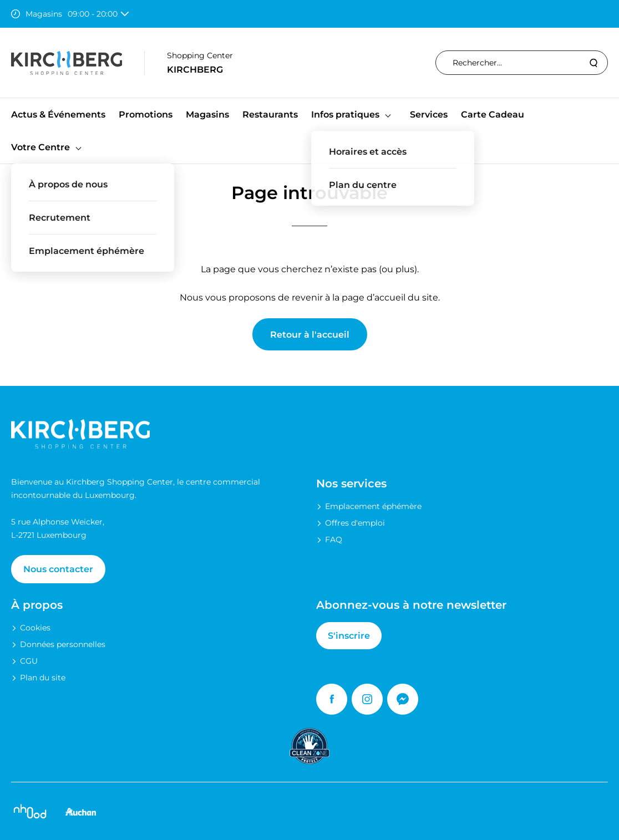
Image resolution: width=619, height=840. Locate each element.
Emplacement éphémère (373, 506)
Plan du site (42, 678)
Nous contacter (58, 569)
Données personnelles (62, 644)
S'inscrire (349, 635)
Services (429, 114)
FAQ (333, 539)
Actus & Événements (58, 114)
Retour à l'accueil (309, 334)
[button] (388, 114)
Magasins (207, 114)
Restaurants (270, 114)
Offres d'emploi (355, 523)
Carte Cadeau (492, 114)
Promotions (145, 114)
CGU (29, 661)
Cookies (35, 628)
